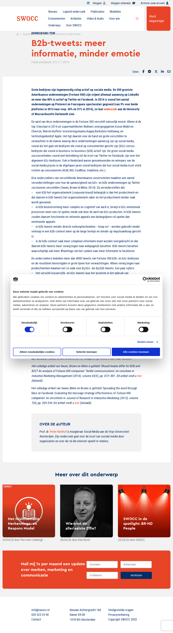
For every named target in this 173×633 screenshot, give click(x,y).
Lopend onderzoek (74, 11)
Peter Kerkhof (58, 431)
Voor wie (114, 18)
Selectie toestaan (86, 351)
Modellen (115, 11)
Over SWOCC (74, 25)
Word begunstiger (156, 19)
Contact (36, 619)
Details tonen (145, 341)
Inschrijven (136, 575)
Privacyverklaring (118, 614)
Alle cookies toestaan (136, 351)
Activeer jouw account (154, 3)
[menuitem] (53, 11)
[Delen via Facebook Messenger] (149, 72)
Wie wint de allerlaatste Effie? (81, 526)
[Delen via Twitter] (156, 72)
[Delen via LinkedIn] (162, 72)
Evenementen (56, 18)
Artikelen (75, 18)
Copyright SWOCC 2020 (122, 619)
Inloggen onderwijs (123, 3)
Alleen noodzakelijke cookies (37, 351)
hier (77, 403)
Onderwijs (54, 25)
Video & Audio (95, 18)
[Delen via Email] (168, 72)
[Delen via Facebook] (143, 72)
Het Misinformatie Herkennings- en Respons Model (24, 523)
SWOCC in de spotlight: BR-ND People (138, 523)
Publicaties (97, 11)
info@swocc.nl (40, 610)
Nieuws (52, 11)
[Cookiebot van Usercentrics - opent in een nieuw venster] (145, 279)
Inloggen (99, 3)
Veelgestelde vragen (120, 610)
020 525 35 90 (40, 614)
